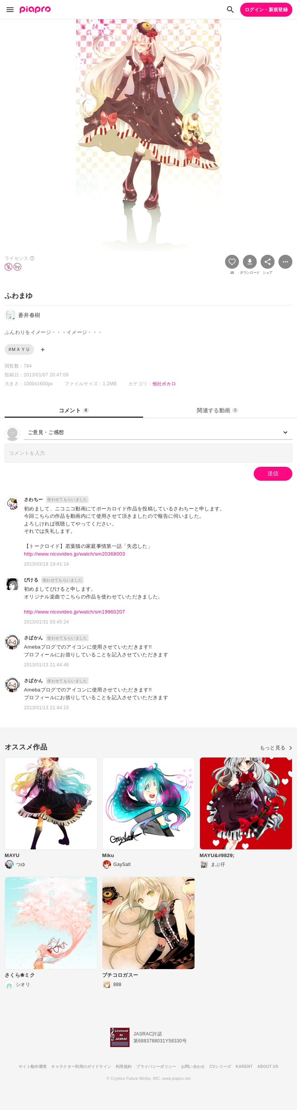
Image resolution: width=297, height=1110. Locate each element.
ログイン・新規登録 (266, 9)
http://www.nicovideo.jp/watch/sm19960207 (74, 612)
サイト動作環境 (32, 1066)
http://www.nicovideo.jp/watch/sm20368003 (74, 554)
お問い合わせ (193, 1066)
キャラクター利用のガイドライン (81, 1066)
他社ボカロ (164, 383)
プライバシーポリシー (156, 1066)
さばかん (33, 638)
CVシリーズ (220, 1066)
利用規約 (123, 1066)
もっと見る (276, 748)
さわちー (33, 499)
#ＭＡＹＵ (19, 349)
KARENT (244, 1066)
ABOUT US (267, 1066)
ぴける (31, 580)
